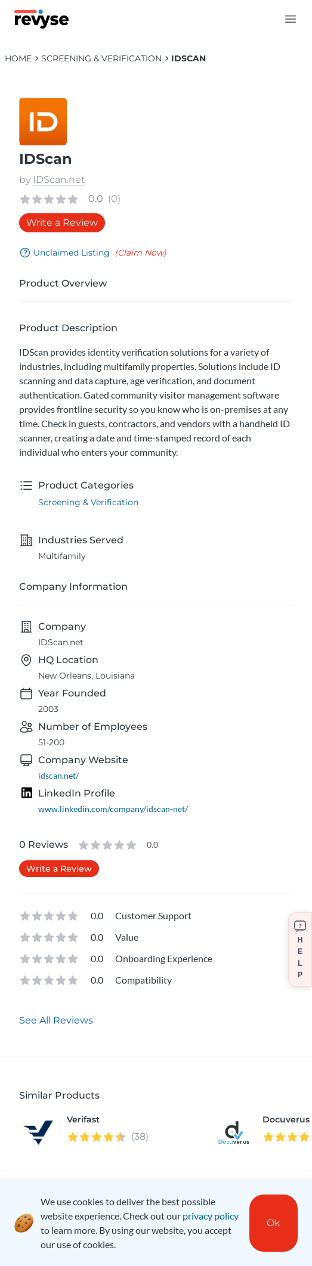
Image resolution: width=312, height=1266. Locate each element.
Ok (273, 1222)
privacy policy (211, 1215)
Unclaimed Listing (64, 253)
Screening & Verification (101, 58)
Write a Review (62, 222)
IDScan (188, 58)
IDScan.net (59, 179)
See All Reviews (56, 1020)
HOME (18, 58)
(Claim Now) (140, 252)
